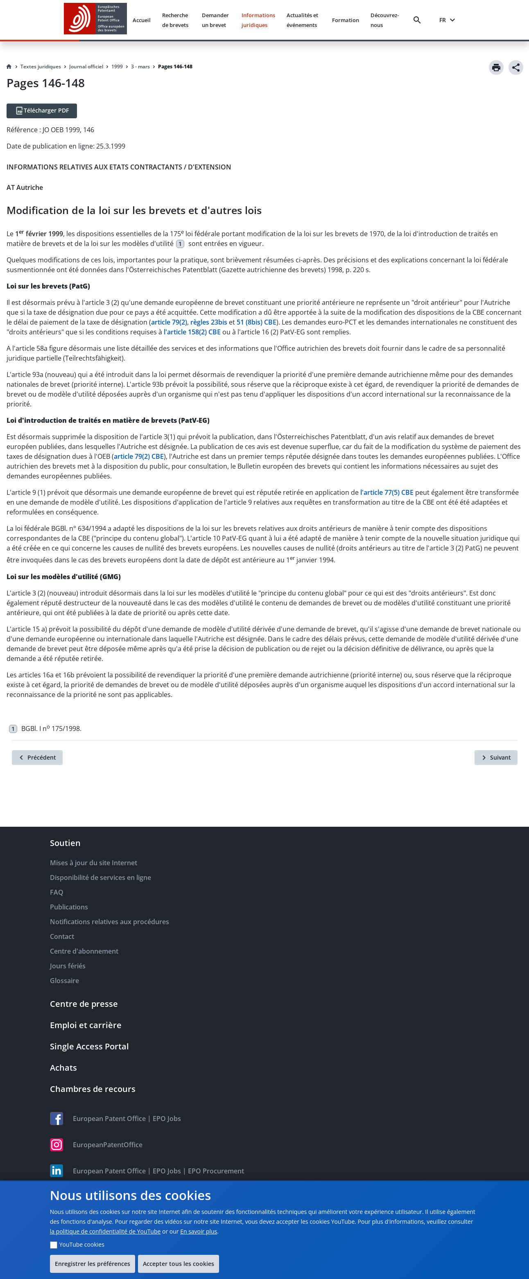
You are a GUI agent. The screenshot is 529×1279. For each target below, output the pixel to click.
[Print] (496, 67)
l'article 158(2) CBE (192, 331)
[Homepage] (9, 66)
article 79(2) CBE (139, 456)
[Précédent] (37, 757)
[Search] (418, 20)
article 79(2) (169, 322)
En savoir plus (198, 1231)
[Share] (516, 67)
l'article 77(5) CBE (387, 492)
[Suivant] (496, 757)
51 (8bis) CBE (256, 322)
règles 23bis (208, 322)
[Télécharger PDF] (42, 111)
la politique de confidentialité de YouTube (105, 1231)
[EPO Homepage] (95, 20)
